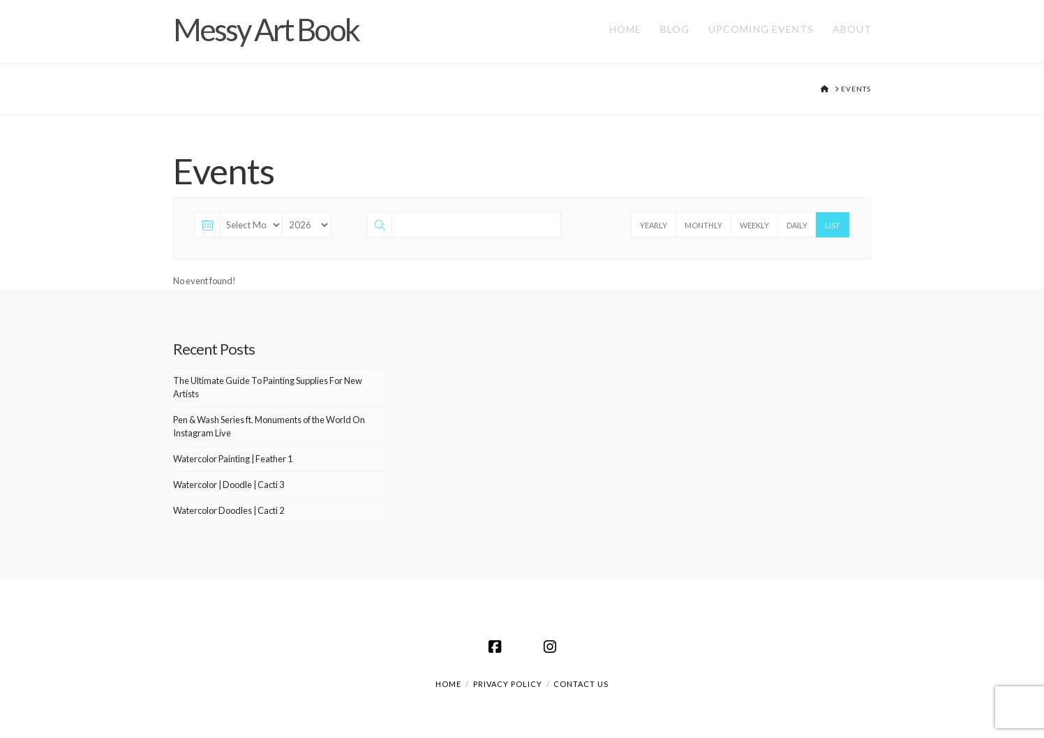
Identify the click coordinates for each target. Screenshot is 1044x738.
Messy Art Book (266, 29)
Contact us (581, 683)
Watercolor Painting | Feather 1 (232, 458)
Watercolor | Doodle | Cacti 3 (228, 484)
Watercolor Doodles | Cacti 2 (228, 510)
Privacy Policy (507, 683)
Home (448, 683)
